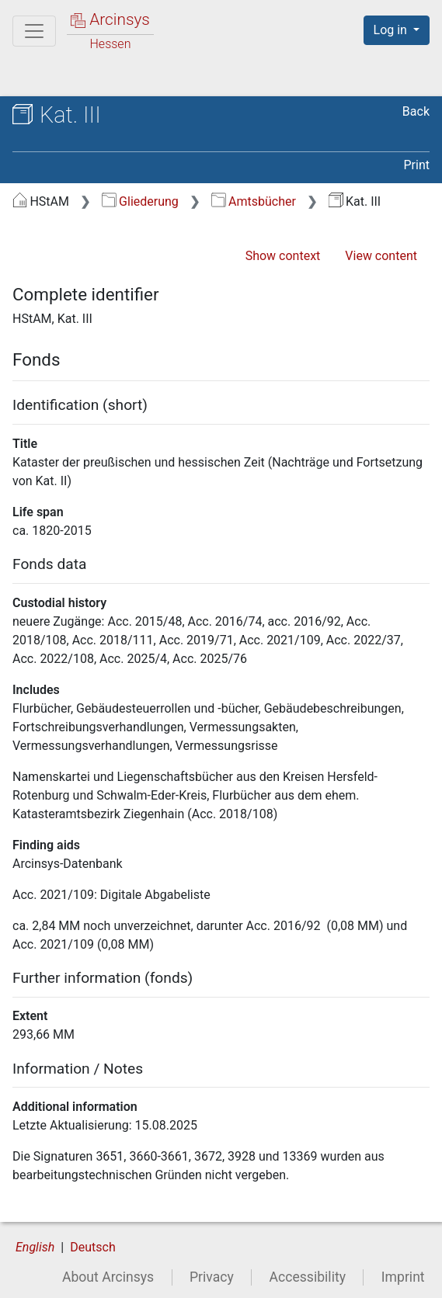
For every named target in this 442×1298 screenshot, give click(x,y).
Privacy (212, 1277)
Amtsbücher (253, 201)
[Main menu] (34, 31)
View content (381, 255)
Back (416, 111)
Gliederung (140, 201)
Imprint (403, 1277)
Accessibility (308, 1277)
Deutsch (92, 1247)
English (35, 1247)
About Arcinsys (108, 1277)
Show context (283, 255)
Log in (392, 30)
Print (417, 165)
